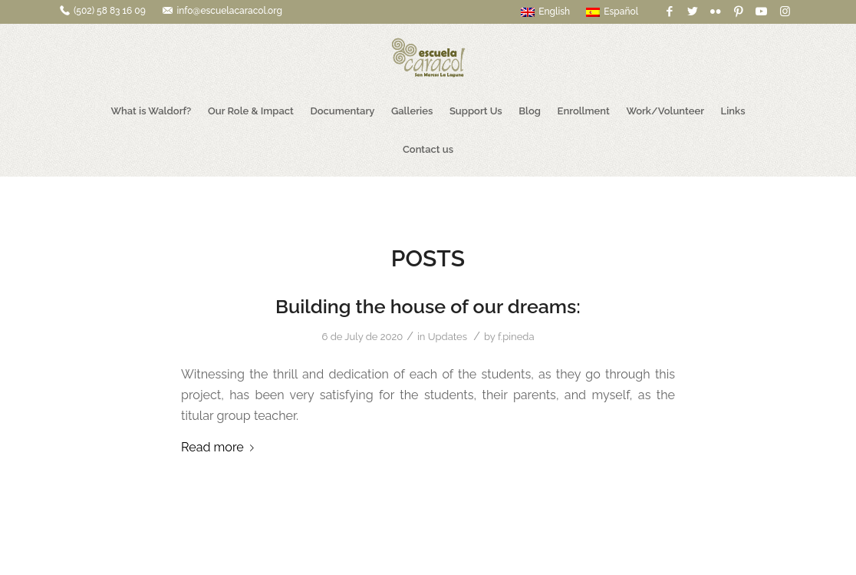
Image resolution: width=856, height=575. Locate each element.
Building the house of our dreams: (428, 306)
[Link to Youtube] (761, 11)
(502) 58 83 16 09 (110, 10)
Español (612, 11)
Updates (447, 336)
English (545, 11)
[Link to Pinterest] (738, 11)
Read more (220, 447)
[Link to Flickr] (715, 11)
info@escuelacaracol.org (229, 10)
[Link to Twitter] (692, 11)
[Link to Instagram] (784, 11)
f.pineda (516, 336)
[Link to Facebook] (669, 11)
